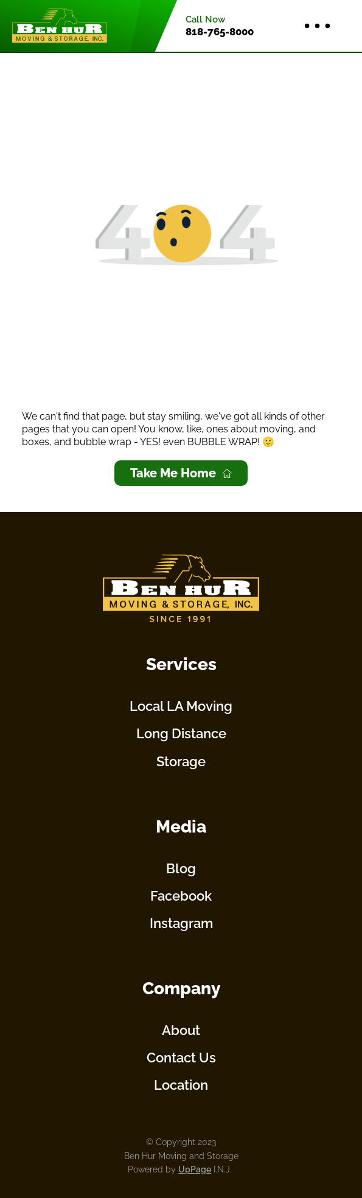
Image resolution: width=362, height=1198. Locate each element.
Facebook (181, 896)
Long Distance (181, 733)
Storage (181, 761)
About (181, 1030)
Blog (181, 868)
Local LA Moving (181, 706)
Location (181, 1085)
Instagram (181, 923)
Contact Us (181, 1057)
